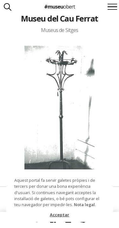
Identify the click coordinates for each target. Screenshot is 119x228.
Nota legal (84, 204)
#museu (59, 6)
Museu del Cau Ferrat (59, 18)
